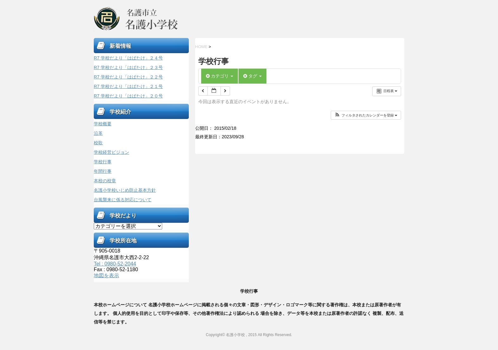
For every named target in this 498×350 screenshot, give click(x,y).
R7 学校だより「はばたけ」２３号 (128, 67)
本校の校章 (105, 180)
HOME (201, 46)
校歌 (98, 142)
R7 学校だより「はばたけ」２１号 (128, 86)
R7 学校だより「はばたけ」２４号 (128, 57)
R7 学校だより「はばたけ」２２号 (128, 76)
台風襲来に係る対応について (122, 199)
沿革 (98, 133)
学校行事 (103, 161)
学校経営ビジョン (111, 152)
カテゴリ (219, 75)
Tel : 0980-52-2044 (115, 263)
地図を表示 (106, 275)
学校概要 (103, 123)
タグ (252, 75)
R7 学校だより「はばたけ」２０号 (128, 95)
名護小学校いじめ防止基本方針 (125, 190)
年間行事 (103, 171)
